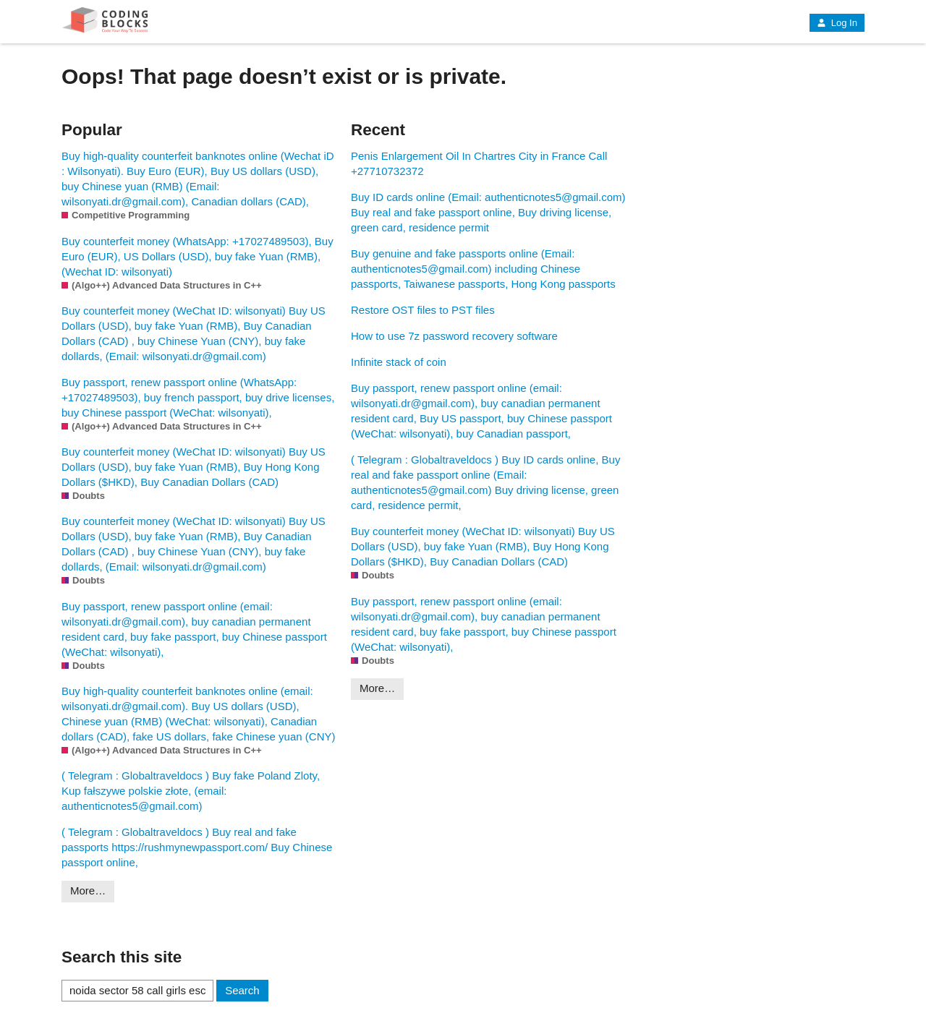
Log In (837, 22)
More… (88, 890)
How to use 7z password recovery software (454, 336)
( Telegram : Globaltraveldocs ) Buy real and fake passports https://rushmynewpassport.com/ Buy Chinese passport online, (196, 847)
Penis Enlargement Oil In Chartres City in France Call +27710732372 (479, 163)
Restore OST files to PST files (423, 310)
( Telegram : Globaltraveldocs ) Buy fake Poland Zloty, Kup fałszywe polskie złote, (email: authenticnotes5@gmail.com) (190, 790)
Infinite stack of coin (398, 362)
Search (242, 990)
